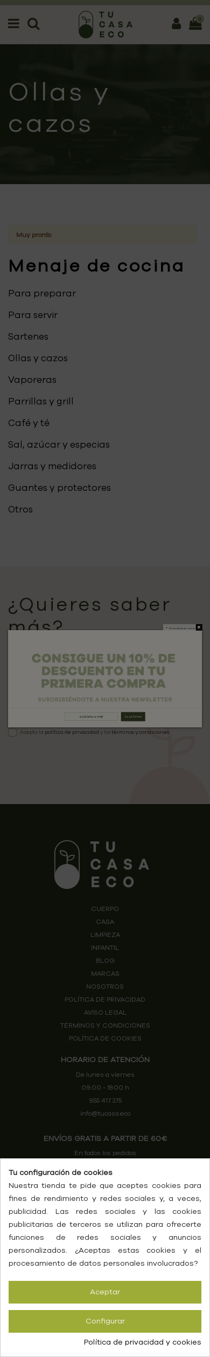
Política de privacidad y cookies (142, 1342)
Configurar (105, 1321)
